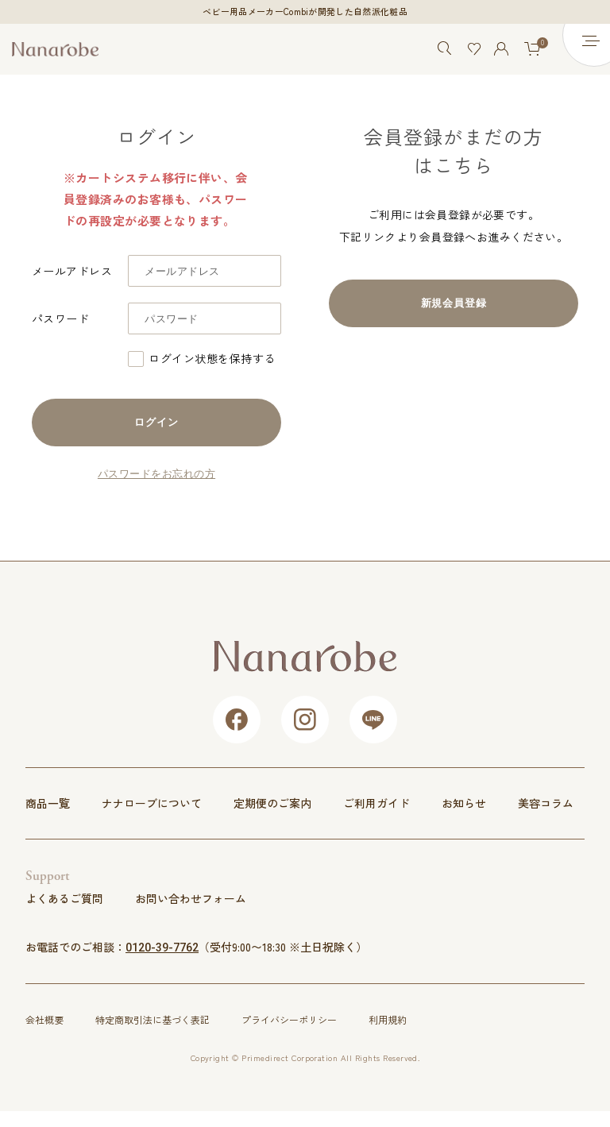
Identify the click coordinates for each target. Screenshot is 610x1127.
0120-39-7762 (162, 947)
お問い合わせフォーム (190, 898)
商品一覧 (47, 804)
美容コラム (545, 804)
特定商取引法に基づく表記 (152, 1019)
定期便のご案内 (272, 804)
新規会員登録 (454, 303)
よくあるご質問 (64, 898)
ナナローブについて (152, 804)
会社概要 (44, 1019)
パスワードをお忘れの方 (156, 474)
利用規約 (388, 1019)
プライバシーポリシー (289, 1019)
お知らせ (464, 804)
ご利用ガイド (376, 804)
